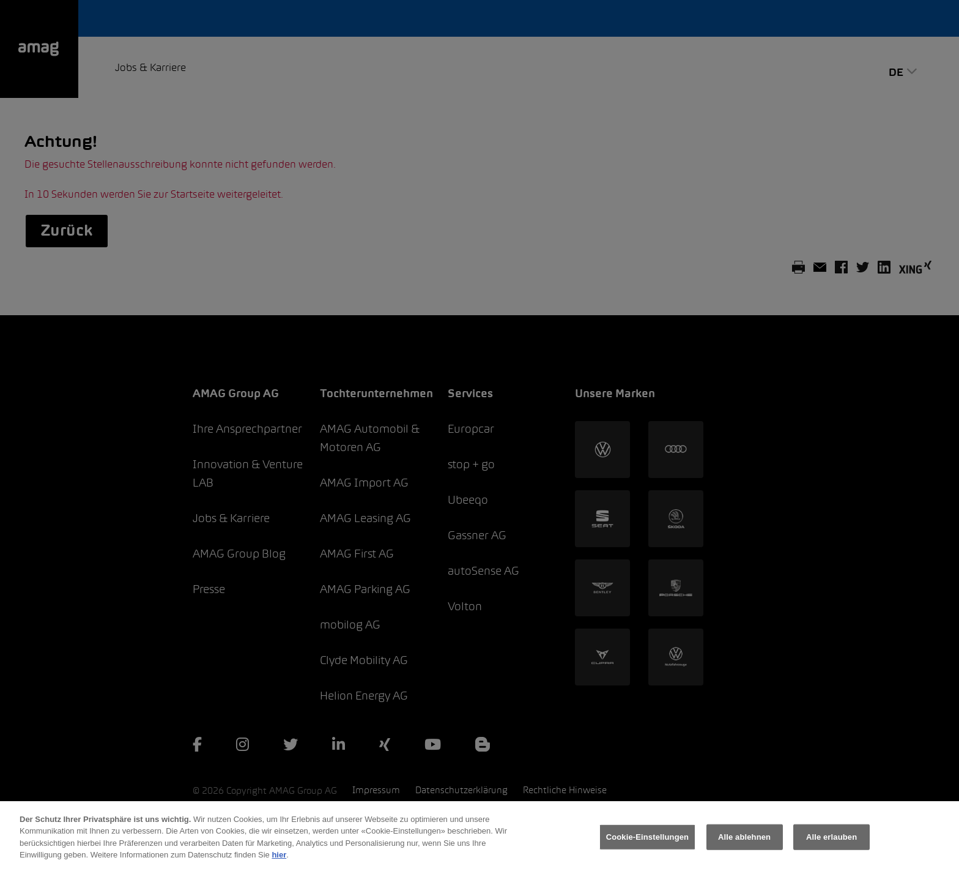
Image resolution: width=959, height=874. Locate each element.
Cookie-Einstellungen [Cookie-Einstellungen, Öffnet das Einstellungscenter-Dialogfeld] (647, 851)
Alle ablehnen (744, 851)
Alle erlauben (831, 851)
